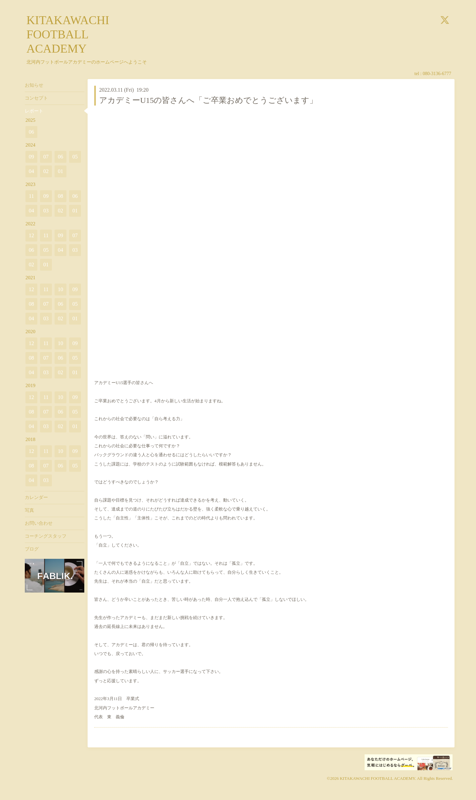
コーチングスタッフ (45, 536)
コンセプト (36, 98)
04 (31, 171)
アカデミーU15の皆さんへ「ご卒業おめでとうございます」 (208, 100)
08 (60, 196)
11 (31, 196)
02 (46, 171)
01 (60, 171)
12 (31, 235)
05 (75, 156)
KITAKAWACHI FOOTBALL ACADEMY (67, 34)
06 (31, 132)
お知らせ (34, 85)
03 (46, 210)
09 (31, 156)
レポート (34, 111)
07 (46, 156)
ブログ (32, 549)
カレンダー (36, 497)
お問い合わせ (39, 523)
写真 (29, 510)
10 (60, 289)
